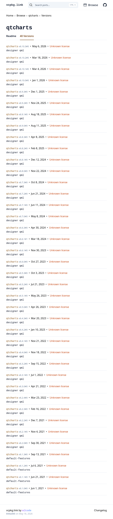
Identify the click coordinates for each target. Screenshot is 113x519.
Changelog (100, 510)
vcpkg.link (14, 5)
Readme (11, 36)
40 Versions (27, 36)
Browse (90, 5)
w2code (26, 510)
